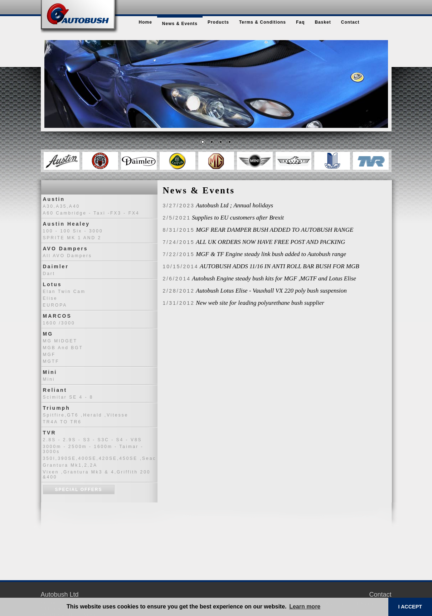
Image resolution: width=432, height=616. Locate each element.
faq (300, 22)
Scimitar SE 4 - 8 (68, 397)
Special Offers (78, 489)
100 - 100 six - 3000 (73, 231)
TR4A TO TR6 (62, 421)
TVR (49, 432)
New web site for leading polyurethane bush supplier (260, 302)
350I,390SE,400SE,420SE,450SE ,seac (99, 458)
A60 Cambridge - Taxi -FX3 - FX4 (91, 213)
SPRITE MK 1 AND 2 (72, 237)
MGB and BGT (63, 347)
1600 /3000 (59, 323)
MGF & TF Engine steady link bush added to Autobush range (271, 254)
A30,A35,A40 (61, 206)
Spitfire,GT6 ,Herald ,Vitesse (85, 415)
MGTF (51, 361)
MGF (49, 354)
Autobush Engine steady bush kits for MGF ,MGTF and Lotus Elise (274, 278)
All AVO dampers (67, 255)
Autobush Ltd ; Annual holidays (234, 205)
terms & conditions (262, 22)
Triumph (56, 408)
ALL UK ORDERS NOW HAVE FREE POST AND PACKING (270, 242)
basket (323, 22)
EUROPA (55, 305)
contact (350, 22)
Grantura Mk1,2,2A (70, 465)
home (145, 22)
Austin (54, 199)
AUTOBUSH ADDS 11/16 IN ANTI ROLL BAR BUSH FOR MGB (279, 266)
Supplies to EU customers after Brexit (238, 217)
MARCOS (57, 316)
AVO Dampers (65, 248)
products (218, 22)
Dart (49, 273)
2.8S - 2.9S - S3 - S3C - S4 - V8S (92, 439)
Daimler (56, 266)
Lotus (52, 284)
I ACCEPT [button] (410, 607)
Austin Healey (66, 224)
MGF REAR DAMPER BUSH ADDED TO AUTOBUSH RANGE (274, 229)
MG (48, 334)
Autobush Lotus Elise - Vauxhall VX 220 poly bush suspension (271, 290)
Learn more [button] (304, 606)
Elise (50, 298)
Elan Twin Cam (64, 291)
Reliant (55, 390)
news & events (180, 23)
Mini (50, 372)
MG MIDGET (60, 340)
